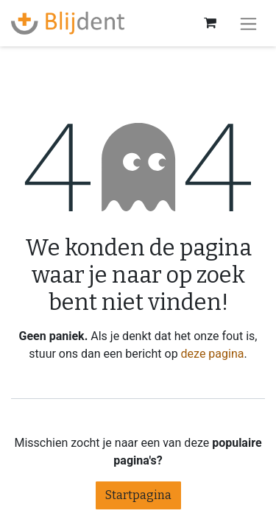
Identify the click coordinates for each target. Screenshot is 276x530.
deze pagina (212, 354)
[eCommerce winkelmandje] (210, 23)
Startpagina (138, 495)
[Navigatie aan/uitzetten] (248, 23)
